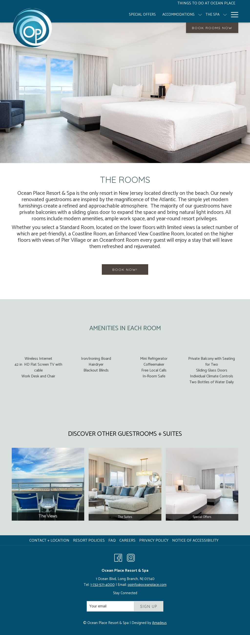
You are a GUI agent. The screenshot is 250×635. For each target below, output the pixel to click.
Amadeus (159, 623)
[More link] (232, 14)
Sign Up (148, 606)
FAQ (112, 540)
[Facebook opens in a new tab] (118, 557)
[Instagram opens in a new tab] (131, 557)
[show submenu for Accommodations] (176, 14)
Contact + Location (49, 540)
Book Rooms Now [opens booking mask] (212, 28)
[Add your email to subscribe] (110, 606)
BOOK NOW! (124, 269)
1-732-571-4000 (102, 585)
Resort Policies (89, 540)
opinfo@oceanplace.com (147, 585)
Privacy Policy (153, 540)
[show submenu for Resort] (225, 14)
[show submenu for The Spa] (200, 14)
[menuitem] (118, 14)
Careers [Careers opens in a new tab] (128, 540)
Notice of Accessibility (195, 540)
